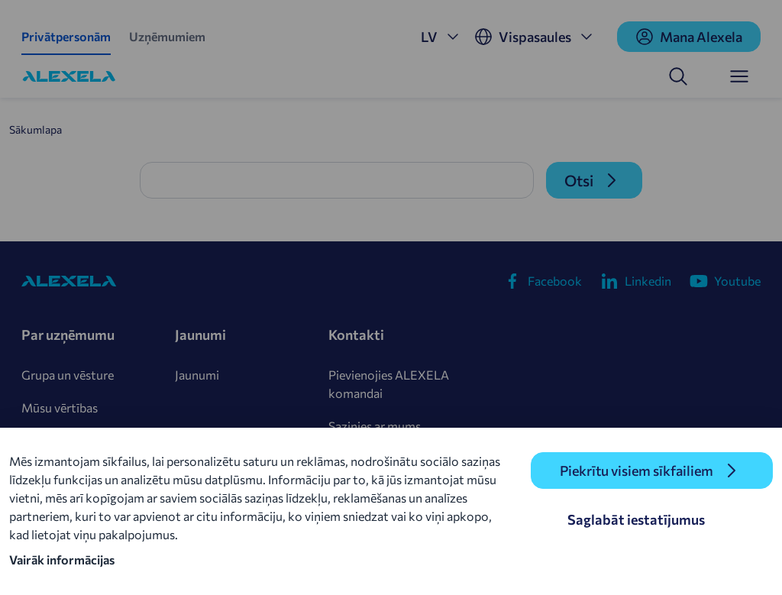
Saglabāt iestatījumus (636, 519)
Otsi (578, 180)
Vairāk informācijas (62, 559)
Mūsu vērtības (59, 407)
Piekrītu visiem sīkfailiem (636, 470)
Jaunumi (197, 374)
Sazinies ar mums (374, 426)
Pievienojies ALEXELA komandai (388, 383)
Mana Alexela (688, 36)
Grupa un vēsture (67, 374)
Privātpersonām (66, 36)
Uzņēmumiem (167, 36)
